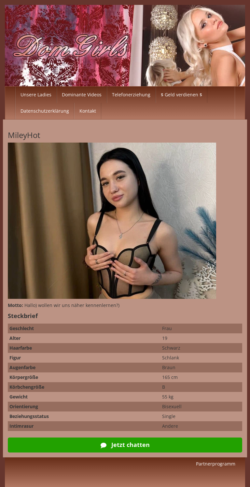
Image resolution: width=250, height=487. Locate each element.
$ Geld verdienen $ (181, 94)
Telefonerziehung (131, 94)
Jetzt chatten (125, 445)
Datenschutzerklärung (45, 111)
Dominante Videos (82, 94)
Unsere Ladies (36, 94)
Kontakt (87, 111)
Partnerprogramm (215, 464)
